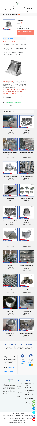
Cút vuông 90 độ (26, 289)
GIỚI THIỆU (13, 7)
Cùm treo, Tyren (10, 198)
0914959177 (22, 361)
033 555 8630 (12, 365)
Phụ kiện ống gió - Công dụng (10, 176)
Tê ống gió (26, 243)
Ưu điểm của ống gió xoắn (27, 176)
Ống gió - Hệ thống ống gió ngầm (10, 220)
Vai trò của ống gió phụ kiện (27, 198)
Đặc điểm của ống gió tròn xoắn (10, 289)
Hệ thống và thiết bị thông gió (26, 333)
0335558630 (25, 31)
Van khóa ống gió (27, 311)
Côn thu (27, 220)
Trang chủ (5, 14)
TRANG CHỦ (7, 9)
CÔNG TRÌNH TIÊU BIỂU (28, 9)
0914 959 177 (11, 367)
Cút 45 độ (10, 243)
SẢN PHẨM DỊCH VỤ (20, 7)
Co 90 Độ (10, 130)
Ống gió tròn (27, 130)
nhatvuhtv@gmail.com (9, 371)
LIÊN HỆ (32, 7)
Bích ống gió (10, 311)
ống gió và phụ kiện (12, 14)
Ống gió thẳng (10, 265)
